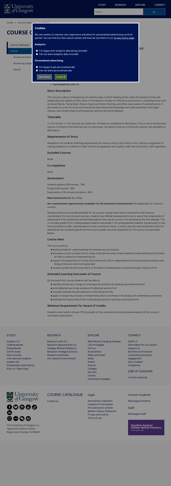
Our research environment (61, 358)
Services (92, 372)
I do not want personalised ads (55, 70)
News (91, 358)
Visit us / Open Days (17, 368)
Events (91, 361)
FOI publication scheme (100, 407)
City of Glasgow (96, 344)
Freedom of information (100, 404)
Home (10, 22)
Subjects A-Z (13, 341)
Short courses (14, 355)
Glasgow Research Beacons (61, 348)
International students (19, 358)
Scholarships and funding (20, 365)
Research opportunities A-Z (62, 344)
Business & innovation (140, 351)
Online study (13, 351)
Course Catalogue (27, 22)
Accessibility (94, 351)
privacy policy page (124, 37)
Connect (159, 4)
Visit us (92, 348)
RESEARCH (54, 335)
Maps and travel (96, 355)
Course (14, 51)
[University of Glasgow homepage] (18, 8)
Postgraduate (14, 348)
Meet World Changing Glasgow (104, 341)
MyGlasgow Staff (137, 413)
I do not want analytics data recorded (58, 54)
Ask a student (135, 361)
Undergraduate (15, 344)
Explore (140, 4)
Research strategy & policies (62, 351)
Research (120, 4)
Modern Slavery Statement (102, 411)
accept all (60, 76)
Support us (134, 348)
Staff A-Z (132, 341)
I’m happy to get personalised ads (57, 67)
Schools (92, 365)
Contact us (52, 401)
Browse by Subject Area (26, 63)
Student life (13, 361)
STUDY (11, 335)
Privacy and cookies (98, 414)
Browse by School (23, 57)
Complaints (134, 365)
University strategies (99, 378)
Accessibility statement (100, 400)
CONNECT (134, 335)
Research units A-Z (57, 341)
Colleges (92, 368)
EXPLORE (93, 335)
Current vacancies (137, 377)
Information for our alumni (142, 344)
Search (17, 69)
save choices (44, 76)
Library (92, 375)
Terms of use (95, 418)
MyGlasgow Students (139, 400)
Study (102, 4)
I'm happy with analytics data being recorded (63, 50)
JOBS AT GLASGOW (140, 371)
